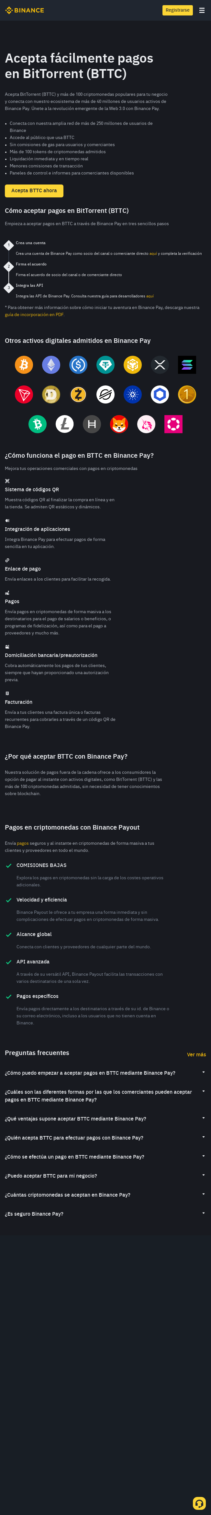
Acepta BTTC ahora (34, 191)
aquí (153, 254)
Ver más (196, 1055)
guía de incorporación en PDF (34, 315)
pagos (23, 843)
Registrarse (178, 10)
